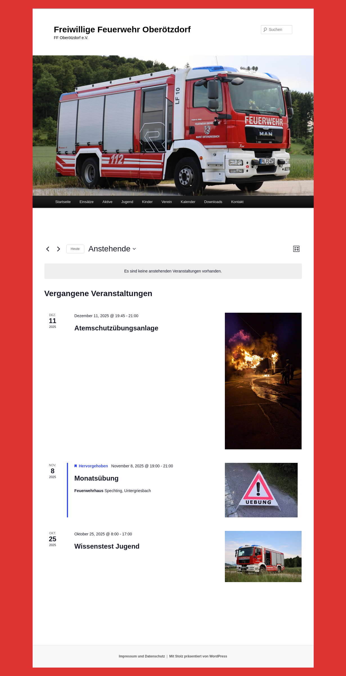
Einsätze (87, 202)
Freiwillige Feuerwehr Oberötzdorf (122, 29)
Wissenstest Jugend (107, 546)
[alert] (173, 271)
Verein (167, 202)
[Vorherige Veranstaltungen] (47, 248)
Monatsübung (96, 478)
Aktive (107, 202)
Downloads (213, 202)
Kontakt (237, 202)
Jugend (127, 202)
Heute (75, 249)
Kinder (147, 202)
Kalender (188, 202)
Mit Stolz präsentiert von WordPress (198, 656)
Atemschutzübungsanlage (116, 328)
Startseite (63, 202)
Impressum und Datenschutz (142, 656)
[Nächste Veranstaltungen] (58, 248)
